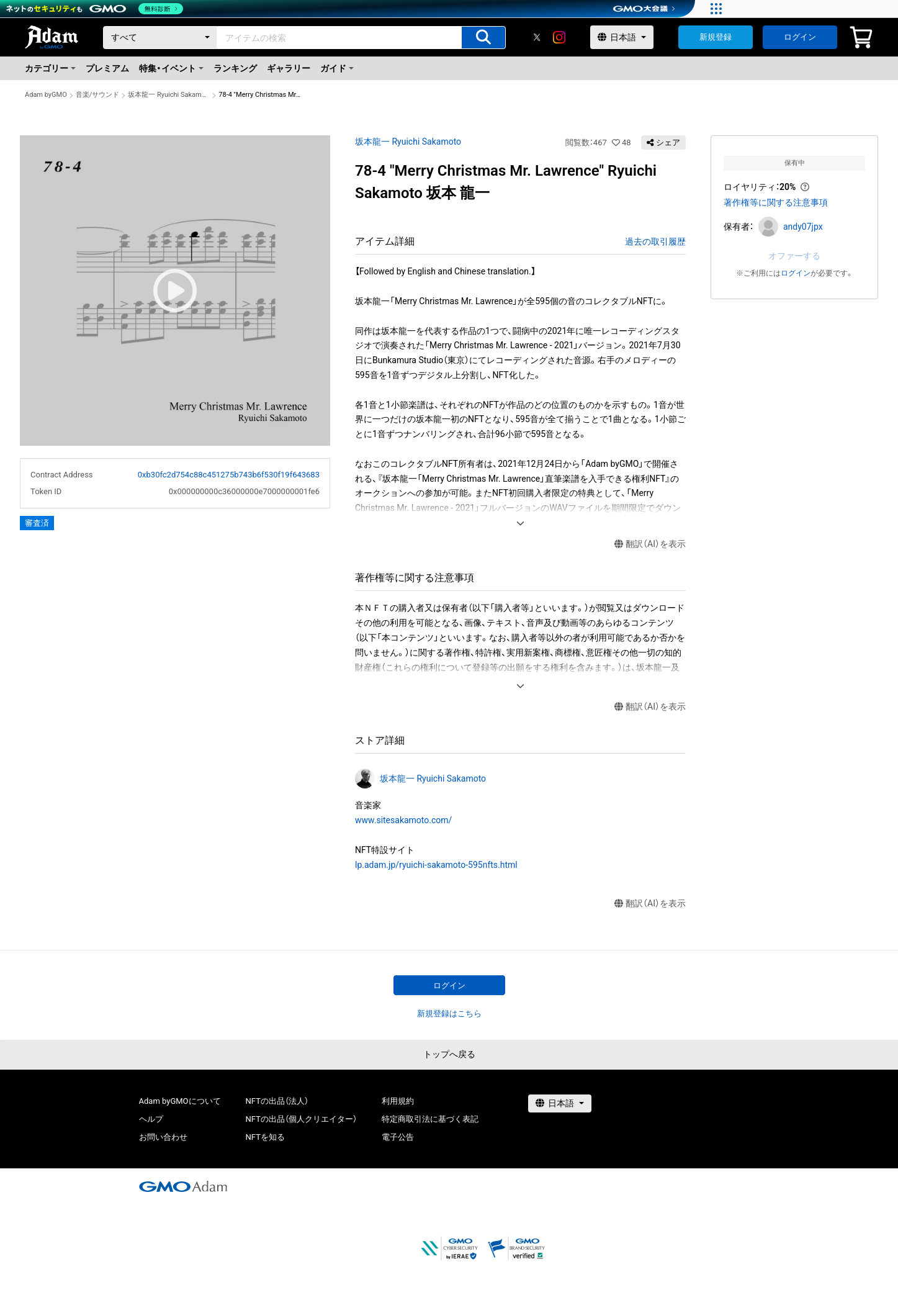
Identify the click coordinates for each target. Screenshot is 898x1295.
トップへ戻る (449, 1054)
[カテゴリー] (160, 37)
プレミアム (107, 68)
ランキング (235, 68)
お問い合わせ (163, 1137)
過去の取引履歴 (655, 241)
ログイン (800, 37)
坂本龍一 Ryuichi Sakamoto (169, 95)
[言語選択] (621, 37)
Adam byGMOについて (180, 1101)
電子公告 (398, 1137)
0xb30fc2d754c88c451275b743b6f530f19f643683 (229, 474)
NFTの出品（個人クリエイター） (301, 1119)
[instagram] (559, 37)
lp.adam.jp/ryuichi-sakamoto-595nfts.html (436, 865)
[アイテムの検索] (483, 37)
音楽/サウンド (98, 95)
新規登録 (715, 37)
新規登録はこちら (449, 1013)
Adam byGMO (46, 95)
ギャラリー (288, 68)
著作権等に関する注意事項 (776, 202)
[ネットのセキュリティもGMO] (95, 8)
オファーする (794, 256)
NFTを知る (265, 1137)
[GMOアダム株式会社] (183, 1186)
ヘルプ (151, 1119)
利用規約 (398, 1101)
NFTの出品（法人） (277, 1101)
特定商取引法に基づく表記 (430, 1119)
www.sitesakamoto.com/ (403, 820)
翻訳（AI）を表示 (650, 544)
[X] (537, 37)
